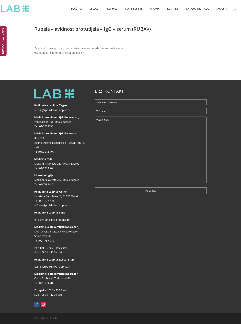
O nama (154, 8)
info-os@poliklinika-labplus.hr (52, 205)
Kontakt (172, 8)
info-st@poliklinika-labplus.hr (52, 219)
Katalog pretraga (197, 8)
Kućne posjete (133, 8)
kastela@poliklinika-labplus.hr (52, 266)
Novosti (221, 8)
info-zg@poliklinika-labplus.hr (52, 110)
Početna (76, 8)
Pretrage (111, 8)
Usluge (94, 8)
